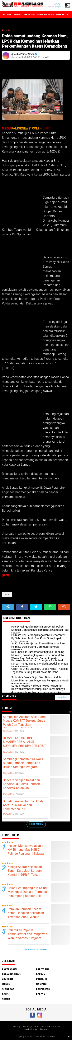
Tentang (16, 1026)
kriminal (41, 979)
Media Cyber (30, 1029)
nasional (42, 984)
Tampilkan (62, 697)
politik (40, 994)
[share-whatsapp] (50, 607)
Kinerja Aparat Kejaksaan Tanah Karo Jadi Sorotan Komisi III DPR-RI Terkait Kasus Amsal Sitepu (25, 873)
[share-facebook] (22, 607)
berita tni (29, 14)
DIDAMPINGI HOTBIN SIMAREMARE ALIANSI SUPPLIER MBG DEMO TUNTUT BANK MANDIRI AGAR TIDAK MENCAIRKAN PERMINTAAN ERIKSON (24, 748)
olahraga (8, 989)
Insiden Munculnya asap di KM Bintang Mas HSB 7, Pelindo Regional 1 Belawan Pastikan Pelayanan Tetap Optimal (27, 854)
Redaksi (44, 1029)
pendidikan (43, 989)
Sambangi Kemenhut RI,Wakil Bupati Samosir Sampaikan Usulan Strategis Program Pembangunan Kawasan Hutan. (24, 765)
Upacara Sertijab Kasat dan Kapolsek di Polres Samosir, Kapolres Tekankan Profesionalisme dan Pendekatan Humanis (25, 788)
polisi (8, 30)
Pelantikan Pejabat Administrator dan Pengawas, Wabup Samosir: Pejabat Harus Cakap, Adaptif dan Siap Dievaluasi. (28, 938)
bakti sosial (14, 14)
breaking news (45, 14)
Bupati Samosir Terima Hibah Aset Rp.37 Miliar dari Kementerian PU (23, 805)
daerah (60, 14)
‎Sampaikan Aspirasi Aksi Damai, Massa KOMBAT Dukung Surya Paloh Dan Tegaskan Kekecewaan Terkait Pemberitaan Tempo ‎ (25, 725)
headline (7, 979)
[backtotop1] (69, 1036)
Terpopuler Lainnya (36, 949)
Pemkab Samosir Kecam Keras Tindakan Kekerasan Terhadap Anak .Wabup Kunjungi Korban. (26, 915)
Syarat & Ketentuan (50, 1026)
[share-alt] (8, 607)
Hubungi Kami (30, 1026)
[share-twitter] (36, 607)
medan (6, 984)
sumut (6, 999)
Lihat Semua (36, 824)
